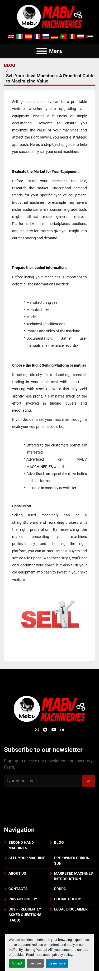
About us (17, 873)
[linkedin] (62, 729)
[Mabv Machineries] (49, 708)
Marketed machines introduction (73, 876)
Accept (17, 963)
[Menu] (41, 51)
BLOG (9, 65)
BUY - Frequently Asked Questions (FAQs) (24, 914)
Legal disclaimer (71, 909)
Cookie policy (67, 899)
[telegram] (45, 729)
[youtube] (53, 729)
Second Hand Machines (21, 845)
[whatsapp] (37, 729)
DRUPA (60, 889)
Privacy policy (22, 899)
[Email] (42, 781)
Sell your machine (26, 858)
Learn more (57, 963)
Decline (35, 963)
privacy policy (62, 955)
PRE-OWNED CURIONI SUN (72, 860)
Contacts (18, 889)
